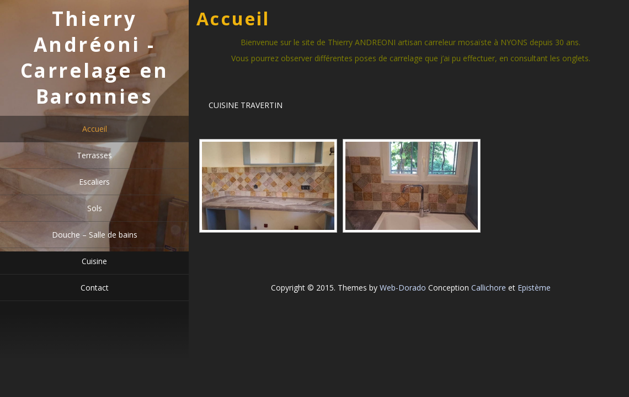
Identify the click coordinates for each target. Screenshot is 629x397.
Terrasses (94, 155)
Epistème (534, 287)
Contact (95, 287)
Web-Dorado (403, 287)
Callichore (488, 287)
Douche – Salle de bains (94, 234)
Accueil (94, 129)
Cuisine (94, 261)
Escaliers (94, 181)
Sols (94, 208)
